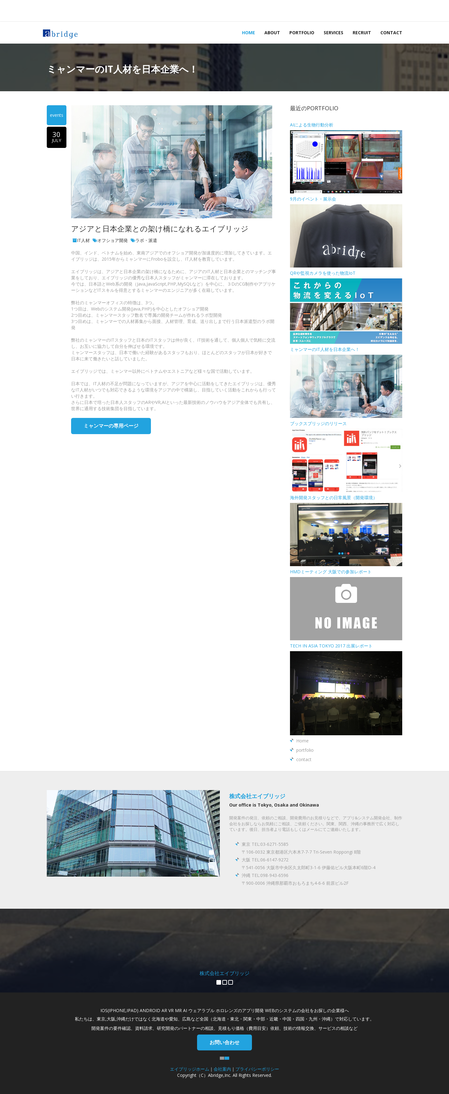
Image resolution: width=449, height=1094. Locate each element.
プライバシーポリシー (257, 1069)
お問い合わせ (224, 1042)
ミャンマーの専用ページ (111, 425)
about (272, 33)
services (333, 33)
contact (391, 33)
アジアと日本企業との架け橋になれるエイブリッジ (160, 228)
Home (248, 33)
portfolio (301, 33)
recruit (362, 33)
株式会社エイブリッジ (257, 796)
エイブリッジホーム (189, 1069)
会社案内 (222, 1069)
